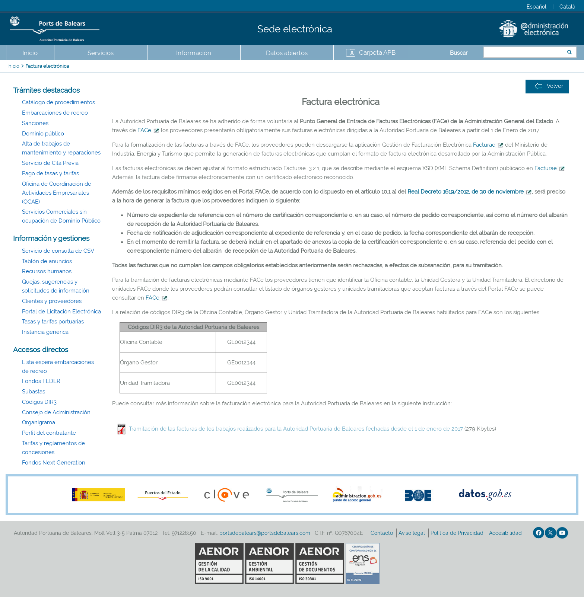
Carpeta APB (377, 52)
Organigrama (38, 422)
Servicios (101, 53)
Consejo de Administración (56, 412)
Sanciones (35, 123)
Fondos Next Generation (53, 462)
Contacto (382, 533)
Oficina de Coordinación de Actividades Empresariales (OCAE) (56, 193)
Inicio (30, 53)
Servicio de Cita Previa (50, 163)
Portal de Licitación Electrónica (61, 311)
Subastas (33, 391)
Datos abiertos (287, 53)
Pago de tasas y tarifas (50, 173)
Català (567, 7)
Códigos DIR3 (39, 402)
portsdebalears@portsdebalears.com (264, 533)
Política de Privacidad (458, 533)
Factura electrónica (47, 66)
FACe (144, 130)
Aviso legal (412, 533)
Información (193, 53)
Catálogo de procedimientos (58, 102)
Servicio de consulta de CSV (58, 251)
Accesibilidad (506, 533)
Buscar (458, 53)
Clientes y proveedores (52, 301)
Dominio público (43, 133)
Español (536, 7)
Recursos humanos (47, 271)
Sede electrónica (294, 29)
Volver (548, 86)
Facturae (484, 144)
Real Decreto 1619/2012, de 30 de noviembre (465, 191)
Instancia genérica (45, 332)
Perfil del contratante (49, 433)
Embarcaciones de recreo (55, 112)
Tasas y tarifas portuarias (53, 321)
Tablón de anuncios (47, 261)
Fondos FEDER (41, 381)
